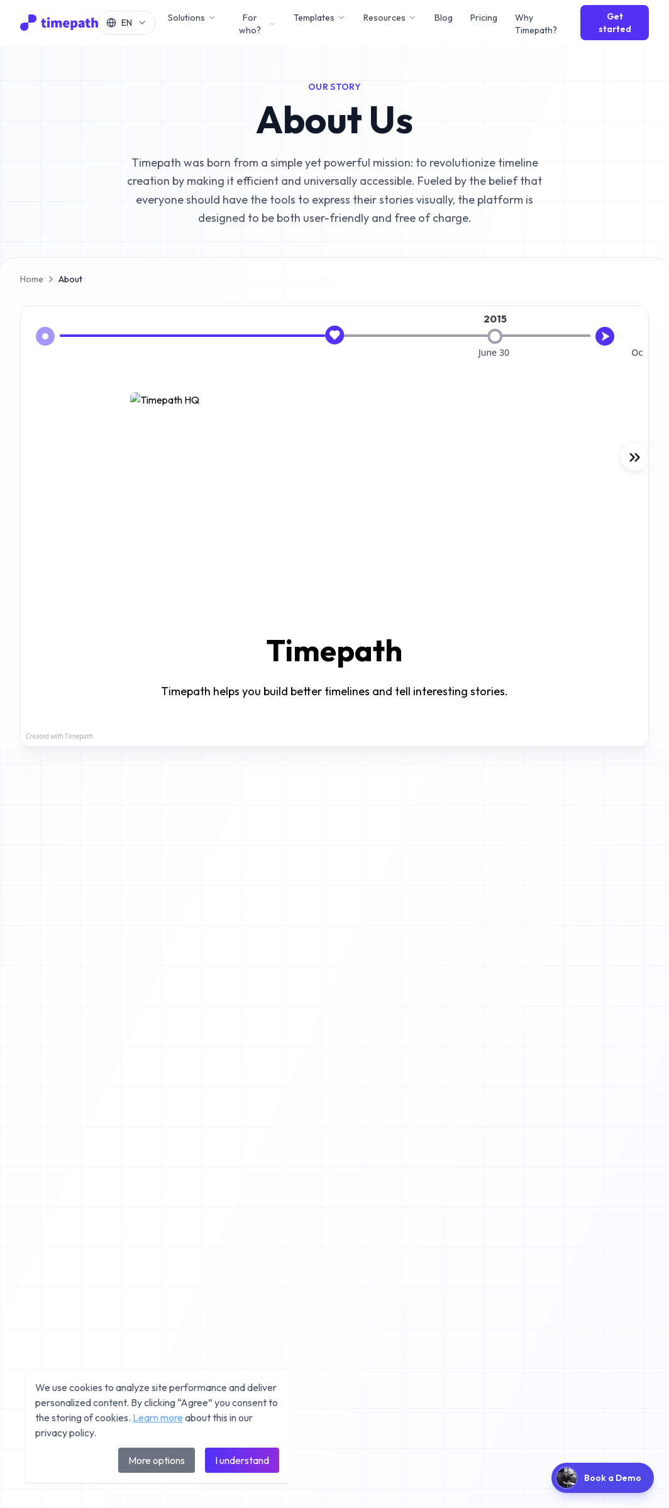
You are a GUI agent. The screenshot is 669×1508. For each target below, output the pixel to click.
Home (31, 279)
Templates (320, 17)
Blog (443, 17)
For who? (257, 24)
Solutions (192, 17)
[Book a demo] (602, 1478)
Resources (390, 17)
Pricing (483, 17)
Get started (615, 23)
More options (156, 1460)
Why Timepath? (536, 24)
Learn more (158, 1417)
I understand (242, 1460)
